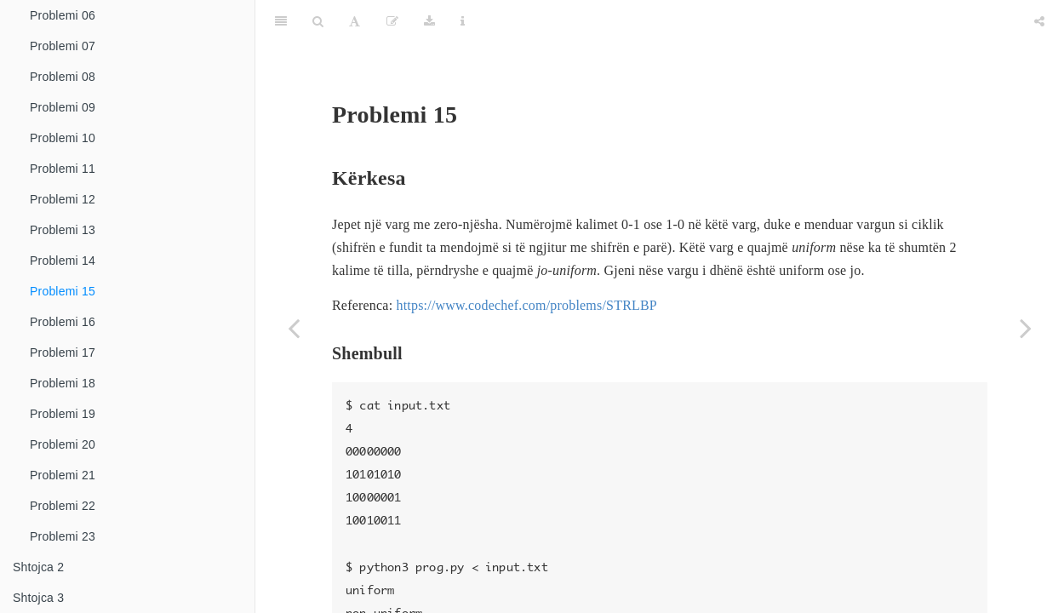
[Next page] (1025, 328)
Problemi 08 (62, 76)
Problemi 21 (62, 475)
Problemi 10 (62, 138)
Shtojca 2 (38, 567)
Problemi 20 (62, 444)
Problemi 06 (62, 15)
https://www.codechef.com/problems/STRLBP (526, 262)
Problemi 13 (62, 230)
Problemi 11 (62, 168)
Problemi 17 (62, 352)
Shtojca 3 (38, 597)
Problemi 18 (62, 383)
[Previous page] (293, 328)
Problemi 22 (62, 506)
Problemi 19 (62, 414)
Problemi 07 (62, 46)
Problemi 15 (62, 291)
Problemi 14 (62, 260)
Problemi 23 (62, 536)
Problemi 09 (62, 107)
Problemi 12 (62, 199)
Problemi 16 (62, 322)
